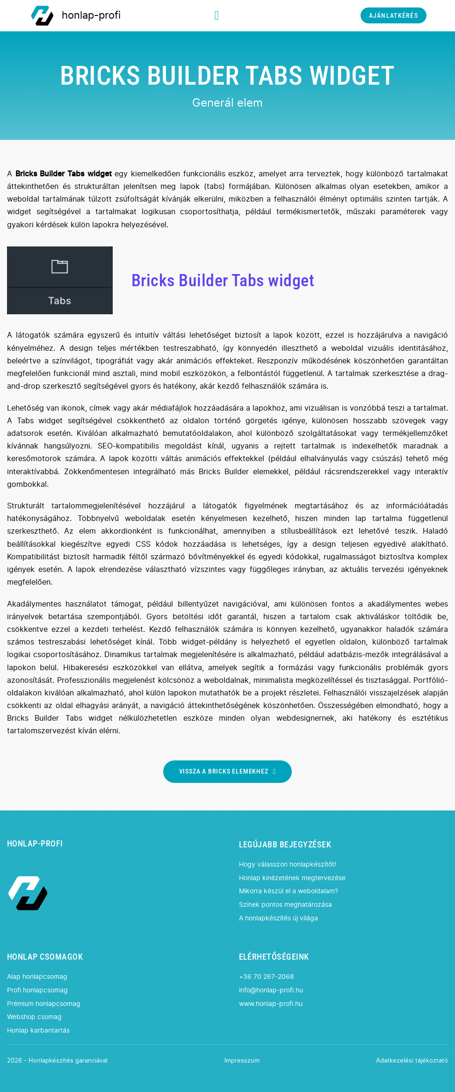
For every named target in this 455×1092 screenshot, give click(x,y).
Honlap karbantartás (38, 1030)
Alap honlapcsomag (37, 976)
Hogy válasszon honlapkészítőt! (287, 864)
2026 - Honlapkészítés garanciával (57, 1061)
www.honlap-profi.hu (271, 1003)
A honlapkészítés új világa (278, 918)
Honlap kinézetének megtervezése (292, 878)
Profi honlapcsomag (37, 990)
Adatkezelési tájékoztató (412, 1061)
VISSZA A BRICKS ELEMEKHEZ (227, 771)
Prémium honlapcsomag (43, 1003)
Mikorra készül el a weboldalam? (288, 891)
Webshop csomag (34, 1016)
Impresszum (242, 1061)
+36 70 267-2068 (266, 976)
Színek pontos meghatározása (285, 904)
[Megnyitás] (217, 15)
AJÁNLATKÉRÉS (393, 16)
